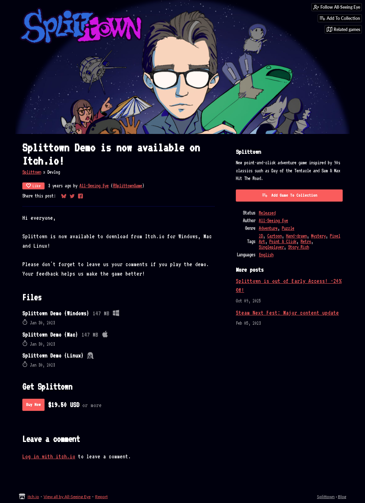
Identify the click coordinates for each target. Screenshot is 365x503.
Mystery (318, 236)
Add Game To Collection (289, 195)
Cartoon (274, 236)
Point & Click (282, 241)
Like (33, 185)
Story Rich (298, 247)
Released (267, 213)
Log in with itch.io (48, 456)
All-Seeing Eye (94, 185)
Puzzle (288, 228)
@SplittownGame (127, 185)
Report (101, 496)
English (266, 254)
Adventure (268, 228)
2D (261, 236)
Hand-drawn (296, 236)
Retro (306, 241)
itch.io (33, 496)
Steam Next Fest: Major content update (287, 312)
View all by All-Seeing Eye (67, 496)
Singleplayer (271, 247)
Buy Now (33, 404)
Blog (342, 496)
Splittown (31, 172)
